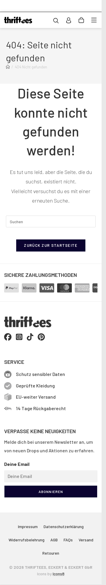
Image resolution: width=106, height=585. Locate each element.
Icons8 (58, 573)
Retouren (50, 553)
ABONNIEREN (51, 491)
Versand (86, 539)
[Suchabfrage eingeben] (51, 221)
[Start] (8, 67)
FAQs (68, 539)
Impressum (28, 526)
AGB (54, 539)
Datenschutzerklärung (64, 526)
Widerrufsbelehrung (26, 539)
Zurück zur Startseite (50, 245)
